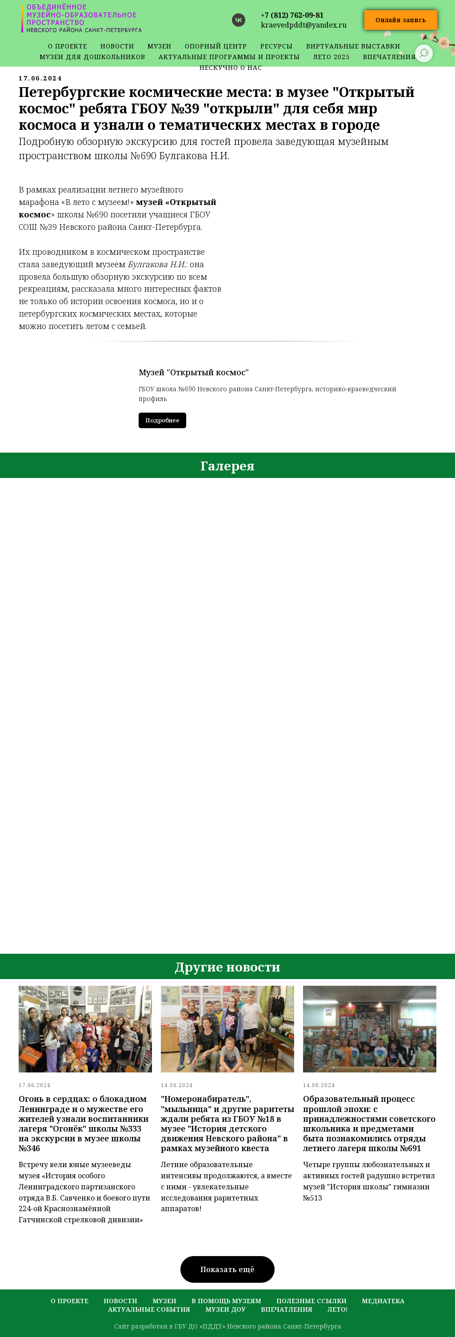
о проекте (67, 46)
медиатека (383, 1301)
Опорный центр (216, 46)
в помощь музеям (226, 1301)
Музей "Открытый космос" (194, 372)
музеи (164, 1301)
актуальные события (149, 1309)
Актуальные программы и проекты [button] (229, 56)
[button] (400, 20)
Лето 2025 (331, 56)
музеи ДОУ (225, 1309)
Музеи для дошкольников (92, 56)
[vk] (238, 20)
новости (117, 46)
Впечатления (286, 1309)
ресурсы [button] (276, 46)
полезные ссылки (311, 1301)
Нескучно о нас (231, 67)
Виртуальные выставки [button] (353, 46)
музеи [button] (160, 46)
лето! (337, 1309)
